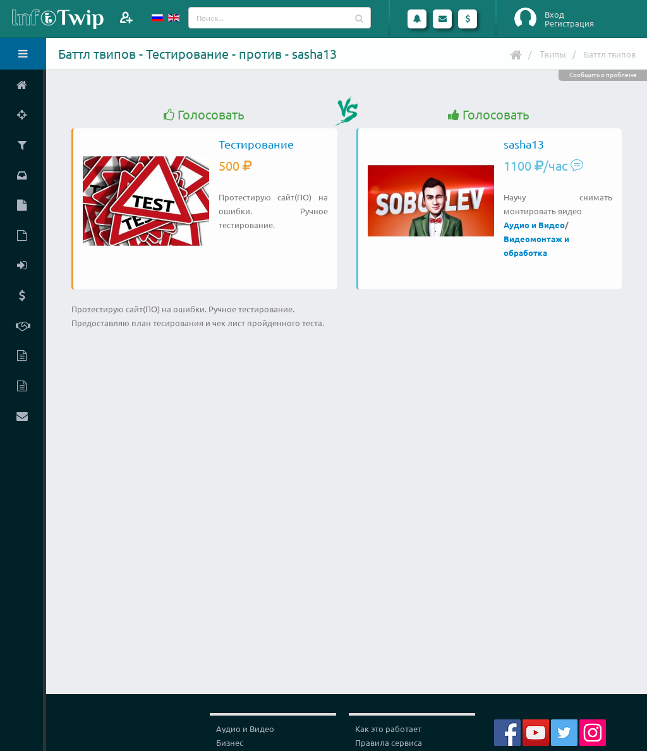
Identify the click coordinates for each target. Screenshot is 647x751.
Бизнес (229, 742)
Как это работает (388, 728)
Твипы (553, 53)
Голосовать (204, 114)
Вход (554, 14)
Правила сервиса (388, 742)
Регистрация (569, 23)
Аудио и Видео (534, 224)
